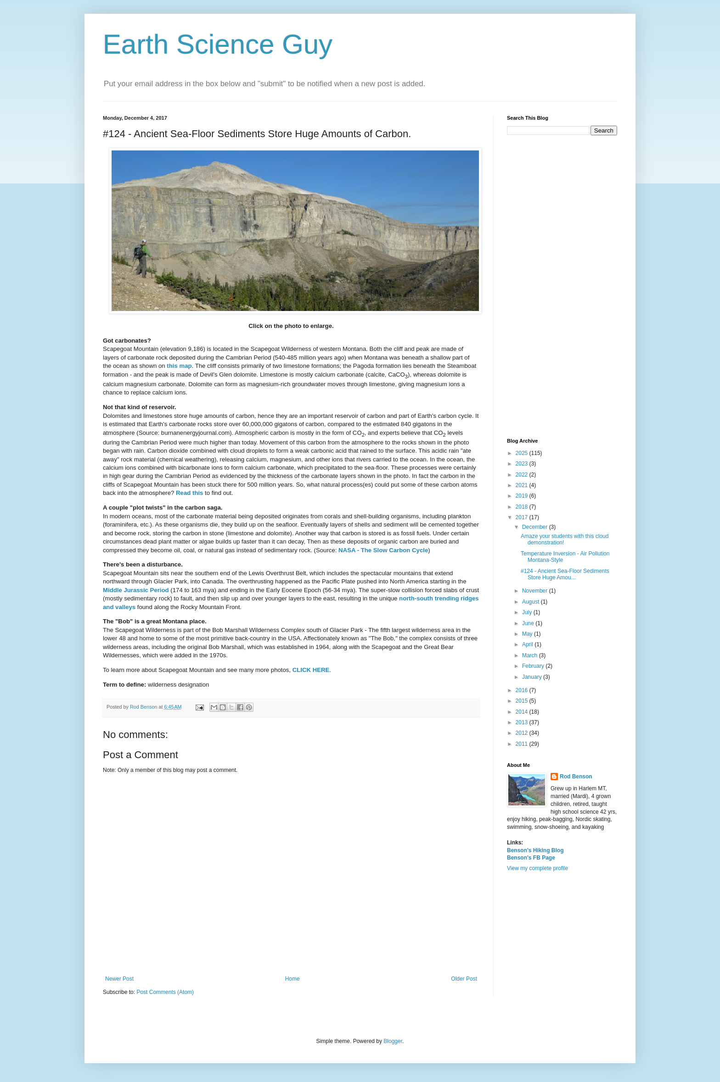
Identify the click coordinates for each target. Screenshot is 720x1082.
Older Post (464, 979)
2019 (522, 496)
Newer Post (119, 979)
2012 (522, 733)
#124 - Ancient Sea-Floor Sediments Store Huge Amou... (565, 574)
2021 (522, 485)
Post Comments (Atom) (165, 992)
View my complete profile (537, 868)
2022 (522, 475)
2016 (522, 690)
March (530, 655)
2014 (522, 712)
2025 (522, 453)
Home (292, 979)
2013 (522, 722)
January (532, 677)
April (528, 644)
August (531, 602)
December (535, 527)
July (528, 612)
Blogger (392, 1041)
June (528, 623)
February (534, 666)
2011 (522, 744)
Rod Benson (576, 776)
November (535, 591)
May (528, 634)
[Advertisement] (562, 286)
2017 (522, 517)
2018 (522, 507)
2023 (522, 464)
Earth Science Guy (217, 44)
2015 (522, 701)
